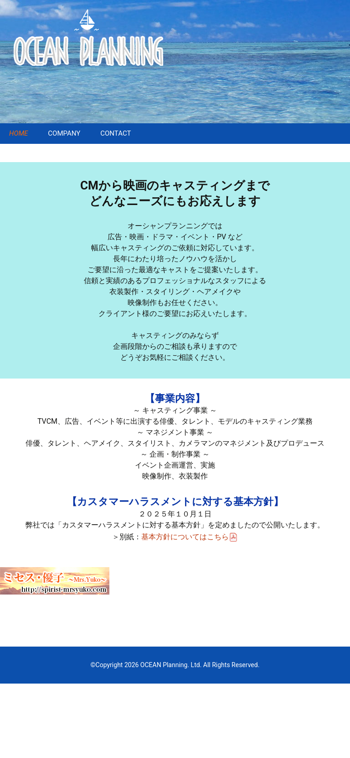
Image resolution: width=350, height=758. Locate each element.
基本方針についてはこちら (189, 536)
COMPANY (64, 133)
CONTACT (115, 133)
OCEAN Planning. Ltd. (170, 665)
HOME (18, 133)
